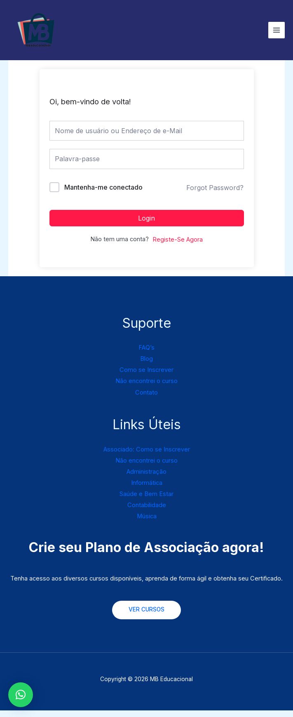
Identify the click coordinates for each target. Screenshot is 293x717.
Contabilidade (146, 511)
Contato (146, 398)
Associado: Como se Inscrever (146, 455)
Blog (146, 365)
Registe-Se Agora (177, 245)
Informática (146, 489)
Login (146, 224)
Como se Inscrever (146, 376)
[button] (20, 694)
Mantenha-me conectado (103, 193)
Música (147, 523)
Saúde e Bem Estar (146, 500)
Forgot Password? (215, 194)
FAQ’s (146, 354)
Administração (146, 478)
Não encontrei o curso (146, 387)
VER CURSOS (146, 616)
